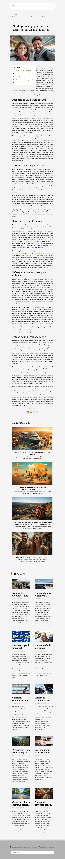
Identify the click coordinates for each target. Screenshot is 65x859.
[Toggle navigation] (13, 6)
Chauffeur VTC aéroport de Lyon (35, 255)
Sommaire (17, 67)
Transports (19, 15)
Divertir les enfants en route (22, 77)
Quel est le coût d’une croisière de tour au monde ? (32, 453)
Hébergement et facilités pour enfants (25, 80)
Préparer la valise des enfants (23, 70)
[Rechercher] (32, 852)
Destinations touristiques (20, 847)
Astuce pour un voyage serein (23, 83)
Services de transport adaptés (23, 74)
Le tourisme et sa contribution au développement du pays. (32, 488)
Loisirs (34, 847)
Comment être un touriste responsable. (32, 557)
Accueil (12, 15)
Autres (51, 847)
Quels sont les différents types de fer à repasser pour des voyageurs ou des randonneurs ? (32, 523)
